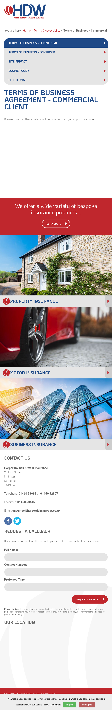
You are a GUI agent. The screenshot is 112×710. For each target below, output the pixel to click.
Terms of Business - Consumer (32, 52)
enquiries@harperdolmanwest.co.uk (36, 510)
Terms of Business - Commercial (33, 43)
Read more (56, 704)
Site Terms (17, 80)
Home (27, 30)
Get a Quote (54, 223)
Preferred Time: (15, 579)
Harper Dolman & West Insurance (25, 11)
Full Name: (11, 549)
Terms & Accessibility (47, 30)
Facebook (8, 521)
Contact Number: (15, 564)
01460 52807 (49, 493)
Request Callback (87, 599)
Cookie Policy (19, 70)
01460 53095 (27, 493)
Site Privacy (18, 61)
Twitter (17, 521)
